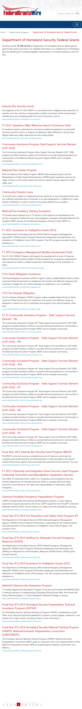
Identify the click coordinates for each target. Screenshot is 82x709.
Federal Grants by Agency (19, 32)
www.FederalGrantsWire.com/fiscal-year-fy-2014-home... (22, 621)
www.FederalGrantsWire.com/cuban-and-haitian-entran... (22, 138)
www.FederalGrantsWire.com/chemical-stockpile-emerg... (22, 510)
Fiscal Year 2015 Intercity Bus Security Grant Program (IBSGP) (37, 452)
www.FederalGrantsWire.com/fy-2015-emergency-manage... (23, 268)
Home (2, 32)
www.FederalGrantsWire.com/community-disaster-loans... (22, 205)
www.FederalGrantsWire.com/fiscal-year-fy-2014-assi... (21, 579)
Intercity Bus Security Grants (18, 106)
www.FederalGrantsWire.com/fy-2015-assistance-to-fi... (22, 246)
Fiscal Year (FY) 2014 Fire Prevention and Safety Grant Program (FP (40, 515)
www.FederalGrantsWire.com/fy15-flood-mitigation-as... (22, 287)
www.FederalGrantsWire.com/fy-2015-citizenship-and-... (22, 490)
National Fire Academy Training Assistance (26, 211)
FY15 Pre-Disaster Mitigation (18, 293)
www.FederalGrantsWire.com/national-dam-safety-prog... (22, 186)
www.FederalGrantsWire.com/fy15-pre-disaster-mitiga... (22, 309)
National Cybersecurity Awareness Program (27, 585)
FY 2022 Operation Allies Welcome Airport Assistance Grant (36, 125)
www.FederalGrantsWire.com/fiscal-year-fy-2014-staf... (21, 557)
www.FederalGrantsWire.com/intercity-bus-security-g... (21, 119)
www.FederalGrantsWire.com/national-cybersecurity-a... (22, 598)
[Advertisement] (41, 79)
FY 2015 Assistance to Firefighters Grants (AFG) (29, 230)
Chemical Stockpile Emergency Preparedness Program (33, 496)
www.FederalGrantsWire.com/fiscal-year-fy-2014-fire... (21, 532)
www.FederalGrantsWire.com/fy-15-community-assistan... (22, 332)
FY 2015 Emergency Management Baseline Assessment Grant (37, 252)
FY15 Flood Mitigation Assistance (21, 274)
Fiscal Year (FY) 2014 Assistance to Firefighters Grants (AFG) (36, 563)
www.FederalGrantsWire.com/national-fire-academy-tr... (22, 224)
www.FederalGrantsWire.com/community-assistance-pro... (23, 164)
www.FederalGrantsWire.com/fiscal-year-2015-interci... (21, 465)
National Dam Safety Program (19, 170)
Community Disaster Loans (17, 192)
